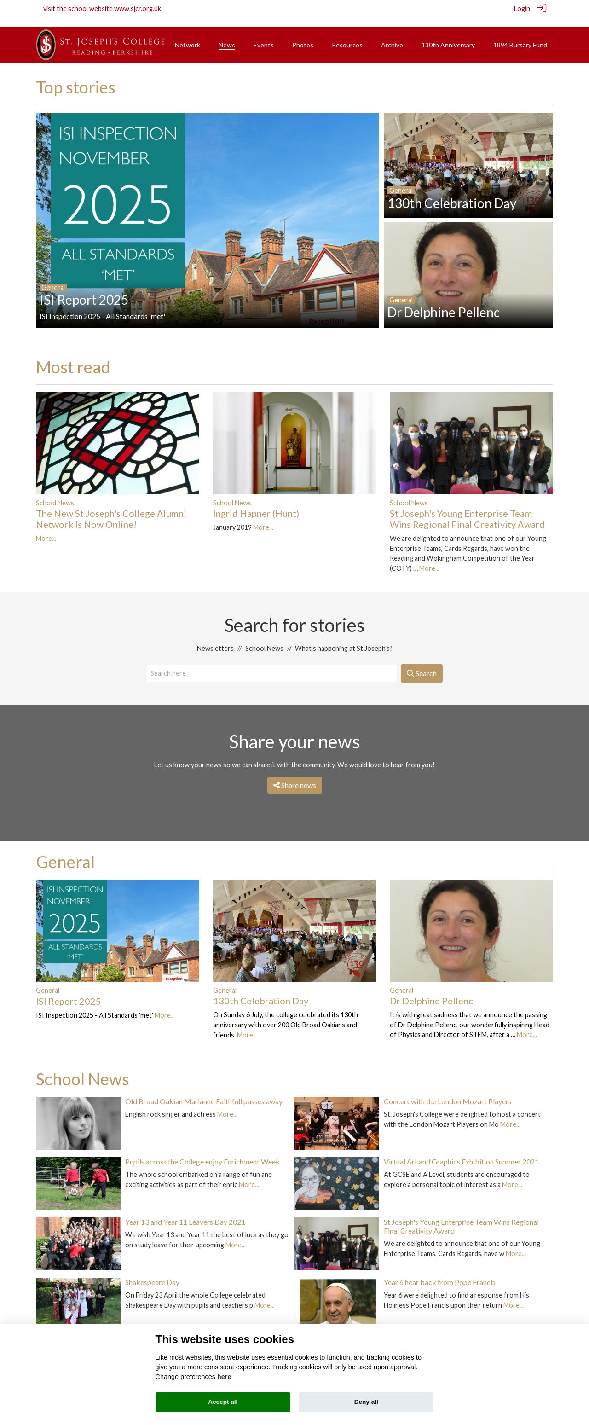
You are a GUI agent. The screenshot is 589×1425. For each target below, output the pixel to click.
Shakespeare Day (152, 1272)
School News (55, 492)
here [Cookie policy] (224, 1376)
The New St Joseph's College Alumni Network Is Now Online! (111, 509)
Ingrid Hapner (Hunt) (256, 503)
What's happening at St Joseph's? (344, 638)
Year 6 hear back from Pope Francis (440, 1272)
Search (422, 663)
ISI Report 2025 (68, 990)
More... (46, 528)
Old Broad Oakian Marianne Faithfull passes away (204, 1091)
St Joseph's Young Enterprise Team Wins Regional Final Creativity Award (467, 509)
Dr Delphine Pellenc (431, 990)
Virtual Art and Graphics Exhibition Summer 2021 (461, 1151)
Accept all (222, 1401)
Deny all (366, 1401)
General (65, 851)
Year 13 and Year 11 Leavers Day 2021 (185, 1211)
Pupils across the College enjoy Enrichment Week (202, 1151)
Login (522, 8)
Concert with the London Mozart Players (448, 1091)
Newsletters (215, 638)
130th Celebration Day (260, 990)
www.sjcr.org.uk (137, 8)
